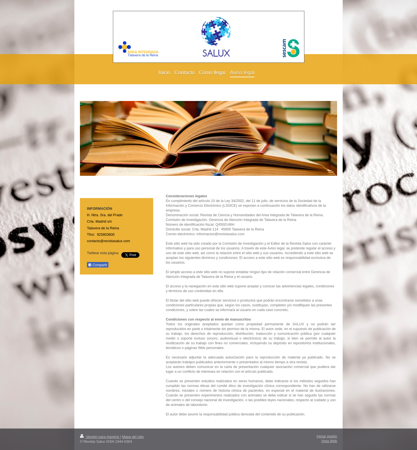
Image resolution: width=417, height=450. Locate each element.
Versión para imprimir (100, 437)
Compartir (97, 265)
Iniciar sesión (327, 436)
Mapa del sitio (133, 437)
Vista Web (329, 441)
